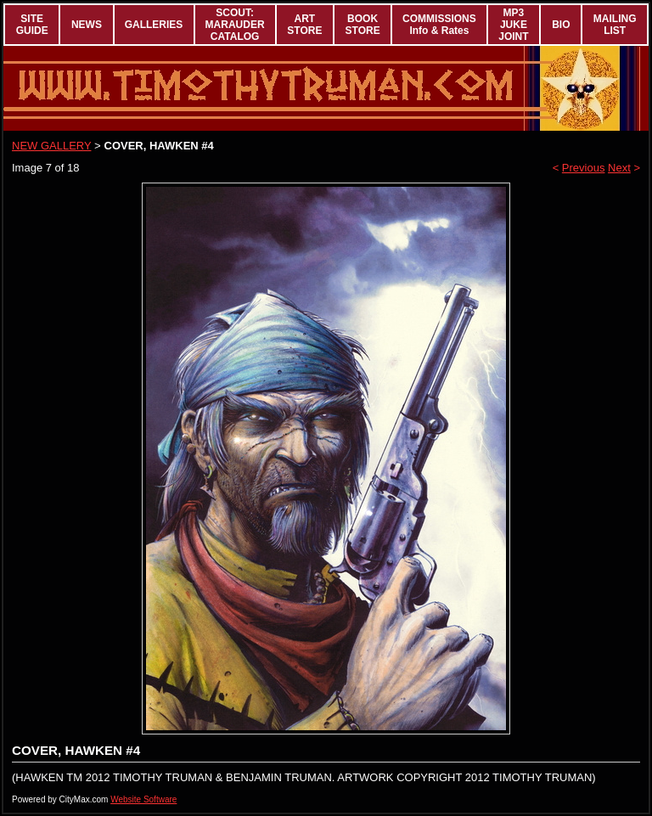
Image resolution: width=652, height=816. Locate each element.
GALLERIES (154, 25)
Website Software (143, 799)
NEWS (86, 25)
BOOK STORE (363, 25)
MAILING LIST (615, 25)
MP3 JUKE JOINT (513, 24)
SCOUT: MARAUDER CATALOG (235, 24)
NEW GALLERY (51, 145)
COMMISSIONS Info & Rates (439, 25)
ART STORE (304, 25)
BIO (561, 25)
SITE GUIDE (32, 25)
